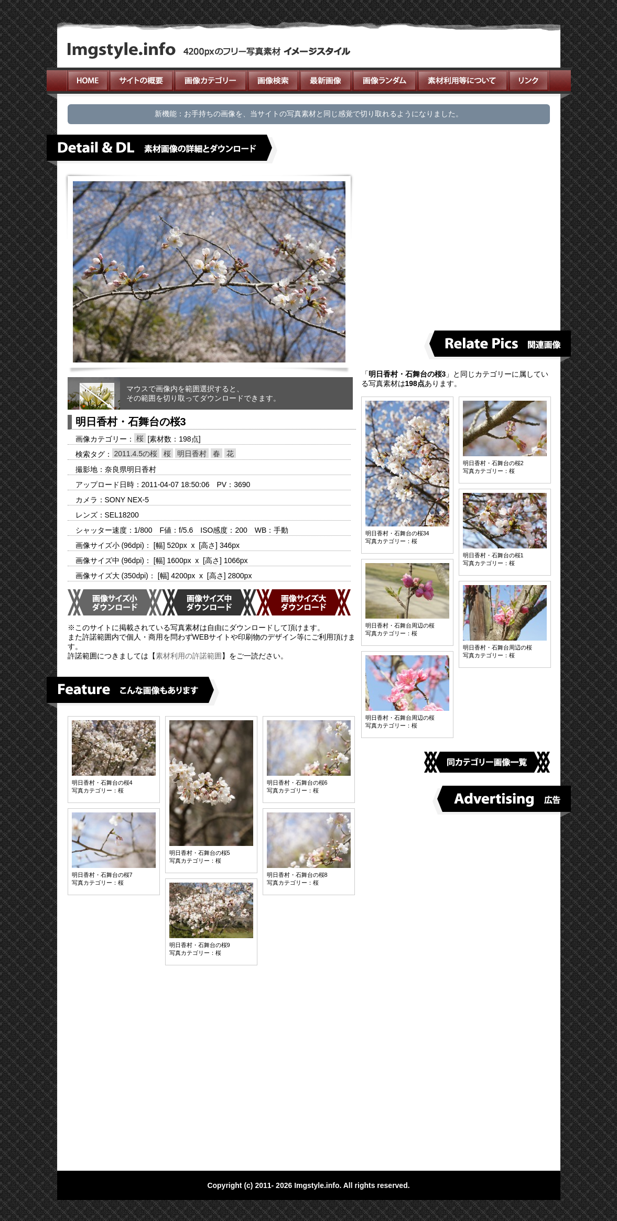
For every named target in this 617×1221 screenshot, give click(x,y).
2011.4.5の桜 (136, 453)
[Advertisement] (460, 246)
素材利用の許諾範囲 (189, 656)
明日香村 (192, 453)
